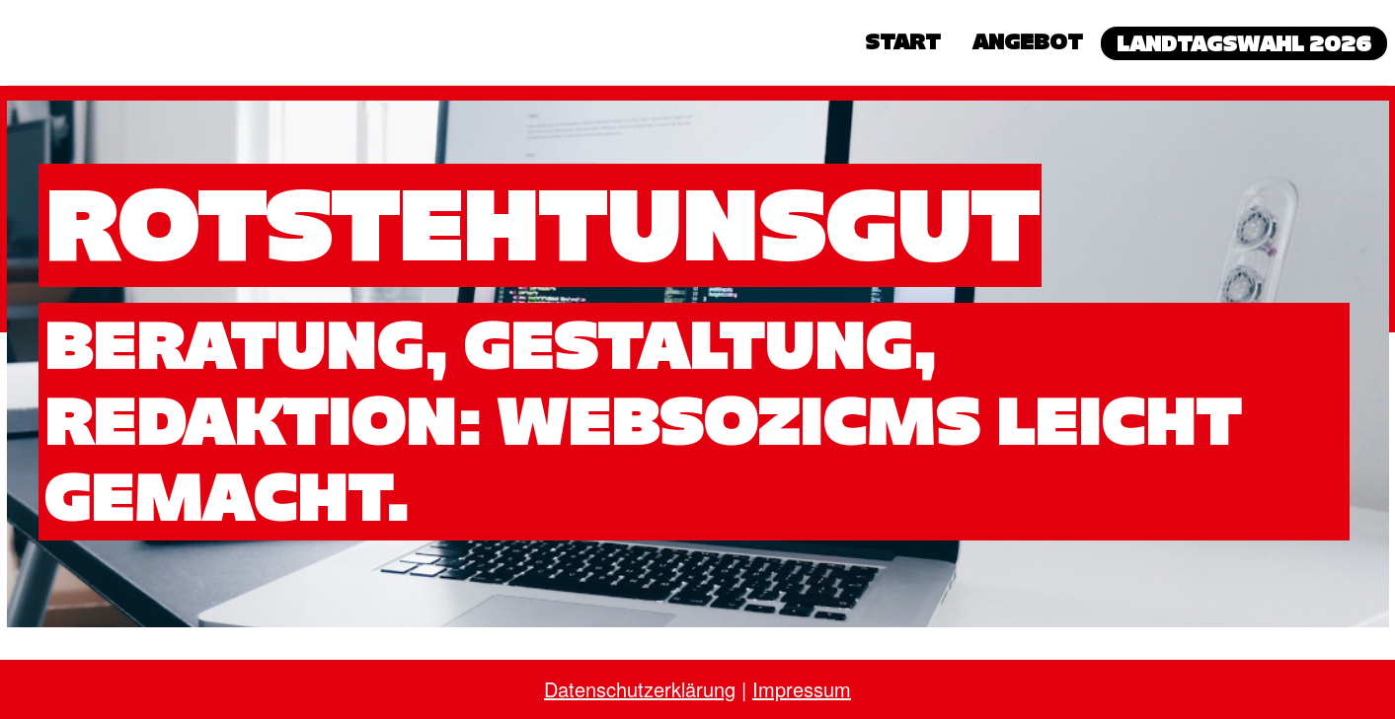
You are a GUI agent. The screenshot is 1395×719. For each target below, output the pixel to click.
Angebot (1027, 41)
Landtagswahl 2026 (1244, 43)
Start (903, 41)
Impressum (801, 689)
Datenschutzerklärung (640, 689)
